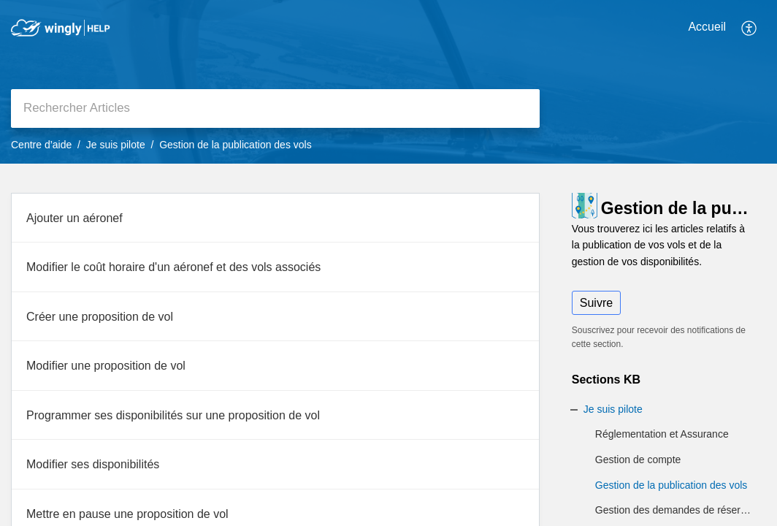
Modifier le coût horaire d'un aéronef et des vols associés (173, 267)
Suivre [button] (596, 303)
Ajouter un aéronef (74, 218)
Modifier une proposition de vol (105, 365)
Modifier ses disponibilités (92, 464)
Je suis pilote (115, 144)
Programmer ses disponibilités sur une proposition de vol (173, 415)
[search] (275, 108)
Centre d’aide (41, 144)
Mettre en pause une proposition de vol (127, 514)
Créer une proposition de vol (99, 316)
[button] (749, 28)
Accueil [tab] (707, 26)
